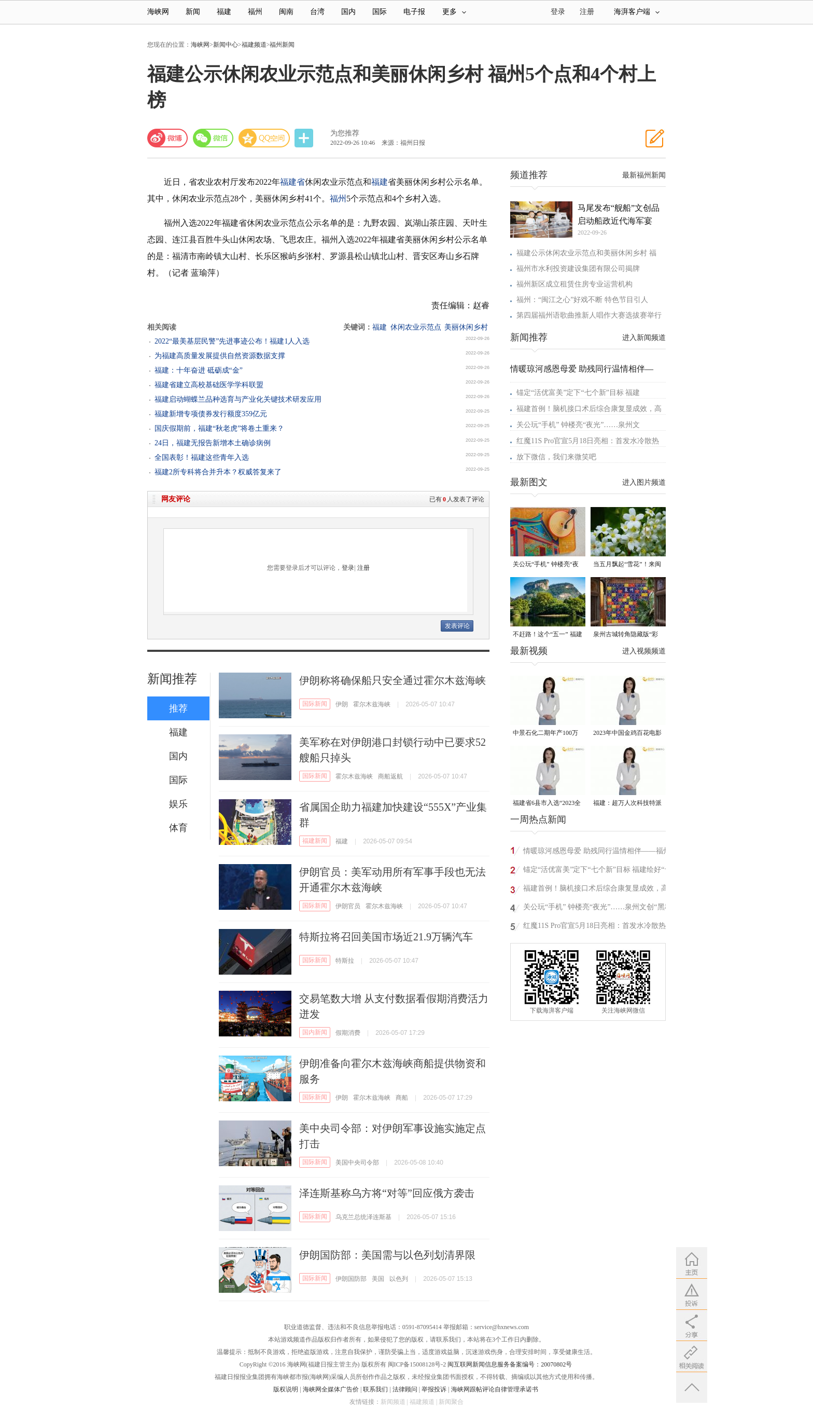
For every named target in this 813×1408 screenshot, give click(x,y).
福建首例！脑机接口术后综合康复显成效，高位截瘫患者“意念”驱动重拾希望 (595, 889)
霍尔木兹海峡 (371, 704)
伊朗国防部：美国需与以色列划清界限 (387, 1255)
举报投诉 (434, 1389)
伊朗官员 (347, 906)
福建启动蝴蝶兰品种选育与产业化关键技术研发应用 (238, 399)
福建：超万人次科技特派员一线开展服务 (627, 803)
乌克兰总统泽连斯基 (363, 1217)
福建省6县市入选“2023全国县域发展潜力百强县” (547, 803)
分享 (305, 138)
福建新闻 (314, 840)
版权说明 (285, 1389)
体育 (178, 828)
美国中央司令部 (357, 1162)
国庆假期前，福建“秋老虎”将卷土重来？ (219, 428)
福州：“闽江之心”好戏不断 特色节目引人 (582, 300)
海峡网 (158, 12)
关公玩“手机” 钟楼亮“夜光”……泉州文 (578, 425)
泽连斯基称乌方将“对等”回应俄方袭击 (386, 1193)
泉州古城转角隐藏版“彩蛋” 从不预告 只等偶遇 (625, 635)
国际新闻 (314, 703)
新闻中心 (225, 44)
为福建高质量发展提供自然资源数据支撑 (220, 356)
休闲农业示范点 (415, 327)
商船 (402, 1097)
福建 (224, 12)
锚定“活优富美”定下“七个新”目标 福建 (578, 393)
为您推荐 (344, 133)
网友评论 (175, 499)
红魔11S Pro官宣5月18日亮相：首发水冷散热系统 (598, 927)
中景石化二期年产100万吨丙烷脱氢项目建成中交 (547, 733)
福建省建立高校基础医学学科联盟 (209, 385)
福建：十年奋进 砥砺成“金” (199, 370)
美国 (378, 1278)
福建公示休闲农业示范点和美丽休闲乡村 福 (586, 253)
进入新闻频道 (644, 337)
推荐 (178, 708)
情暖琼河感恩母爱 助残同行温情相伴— (581, 368)
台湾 (317, 12)
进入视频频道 (644, 651)
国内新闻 (314, 1032)
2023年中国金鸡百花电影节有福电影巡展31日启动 (627, 733)
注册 (587, 12)
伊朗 (341, 704)
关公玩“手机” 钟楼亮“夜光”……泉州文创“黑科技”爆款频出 (546, 565)
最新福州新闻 (644, 175)
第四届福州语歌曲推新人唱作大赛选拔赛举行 (589, 315)
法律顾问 (405, 1389)
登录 (348, 567)
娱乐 (178, 804)
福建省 (292, 181)
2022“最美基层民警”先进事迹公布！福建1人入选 (232, 341)
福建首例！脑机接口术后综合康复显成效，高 (589, 409)
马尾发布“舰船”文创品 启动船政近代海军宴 (619, 214)
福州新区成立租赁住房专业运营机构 (574, 284)
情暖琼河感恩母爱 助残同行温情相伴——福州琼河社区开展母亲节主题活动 (596, 852)
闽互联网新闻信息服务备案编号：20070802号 (509, 1364)
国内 (348, 12)
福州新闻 (282, 44)
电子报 (414, 12)
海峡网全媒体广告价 (331, 1389)
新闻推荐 (172, 679)
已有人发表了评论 (456, 499)
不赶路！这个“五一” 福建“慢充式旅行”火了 (547, 635)
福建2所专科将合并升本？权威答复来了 (218, 472)
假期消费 (347, 1032)
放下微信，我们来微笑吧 (556, 457)
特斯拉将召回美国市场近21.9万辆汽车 (386, 936)
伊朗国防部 (351, 1278)
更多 (454, 12)
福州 (255, 12)
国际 (379, 12)
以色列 (398, 1278)
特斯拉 (344, 960)
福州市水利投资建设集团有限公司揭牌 (578, 268)
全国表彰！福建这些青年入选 (202, 457)
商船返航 (390, 776)
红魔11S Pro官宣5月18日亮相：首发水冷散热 (587, 441)
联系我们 (375, 1389)
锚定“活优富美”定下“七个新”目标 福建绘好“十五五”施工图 (597, 871)
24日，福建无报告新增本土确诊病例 (213, 443)
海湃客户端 (637, 12)
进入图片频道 (644, 482)
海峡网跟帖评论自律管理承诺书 (494, 1389)
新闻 (193, 12)
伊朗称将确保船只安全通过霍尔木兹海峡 (392, 680)
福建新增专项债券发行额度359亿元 (211, 414)
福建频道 (254, 44)
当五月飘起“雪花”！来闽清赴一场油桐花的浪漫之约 (627, 565)
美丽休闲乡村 (466, 327)
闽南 (286, 12)
